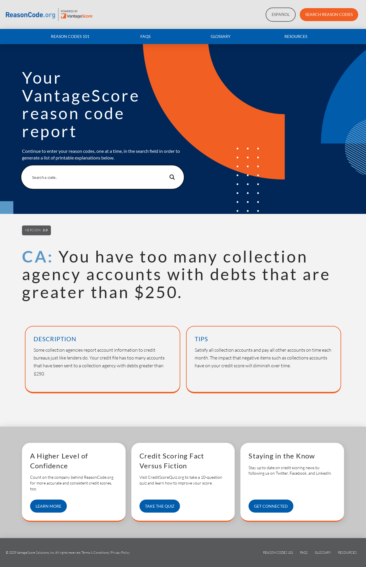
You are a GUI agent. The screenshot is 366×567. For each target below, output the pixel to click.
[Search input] (98, 177)
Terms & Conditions (95, 553)
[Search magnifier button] (171, 177)
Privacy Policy (120, 553)
